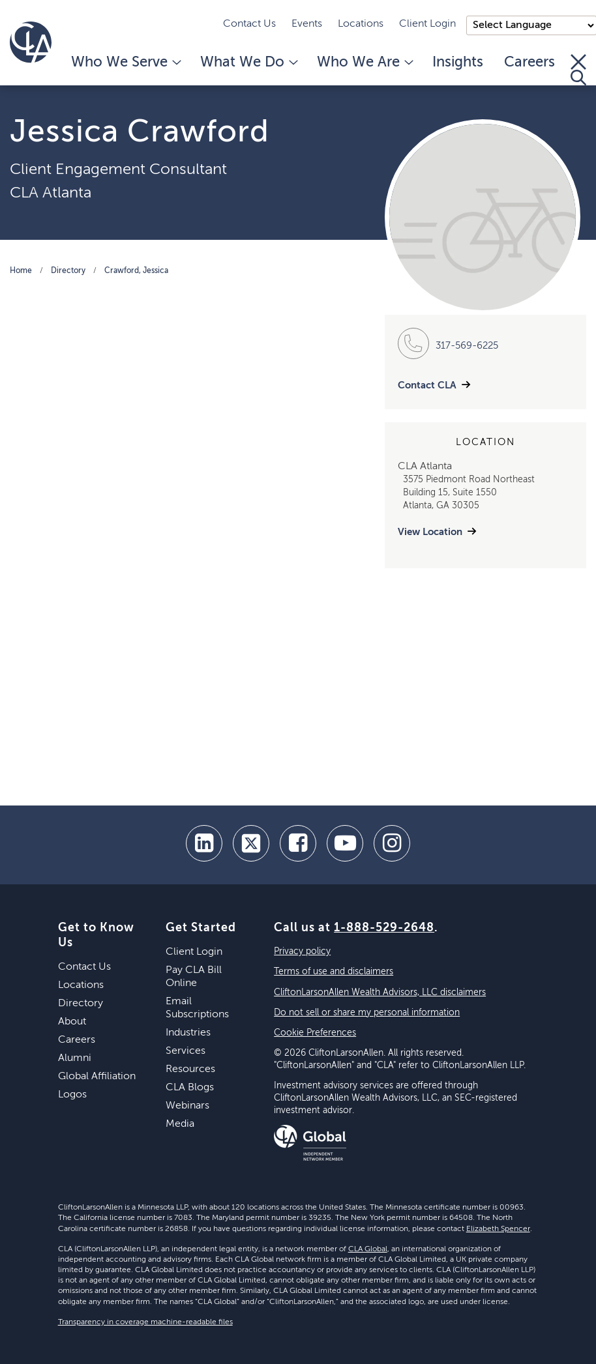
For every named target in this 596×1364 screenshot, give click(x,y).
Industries (188, 1033)
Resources (190, 1069)
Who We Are (364, 62)
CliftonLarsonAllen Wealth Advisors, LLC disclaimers (380, 992)
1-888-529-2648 (384, 928)
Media (180, 1124)
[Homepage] (31, 42)
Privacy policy (302, 951)
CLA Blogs (190, 1087)
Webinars (187, 1106)
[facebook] (298, 843)
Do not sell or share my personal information (367, 1012)
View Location (430, 532)
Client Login (427, 24)
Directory (68, 271)
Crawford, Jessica (136, 271)
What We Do (248, 62)
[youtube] (345, 843)
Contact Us (249, 24)
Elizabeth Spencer (498, 1229)
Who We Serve (125, 62)
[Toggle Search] (578, 69)
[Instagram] (392, 843)
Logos (72, 1095)
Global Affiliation (97, 1076)
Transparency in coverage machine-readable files (145, 1322)
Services (185, 1051)
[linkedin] (204, 843)
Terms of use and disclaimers (333, 971)
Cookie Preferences (315, 1033)
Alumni (74, 1058)
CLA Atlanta (50, 193)
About (72, 1022)
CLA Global (367, 1249)
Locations (360, 24)
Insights (457, 62)
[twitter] (251, 843)
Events (306, 24)
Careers (529, 62)
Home (21, 271)
